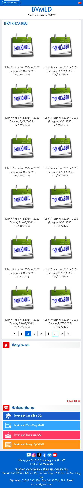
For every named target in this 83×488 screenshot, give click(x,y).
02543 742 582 (56, 480)
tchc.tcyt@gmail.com (41, 484)
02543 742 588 (31, 480)
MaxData (48, 464)
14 (61, 333)
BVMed (42, 9)
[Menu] (11, 2)
